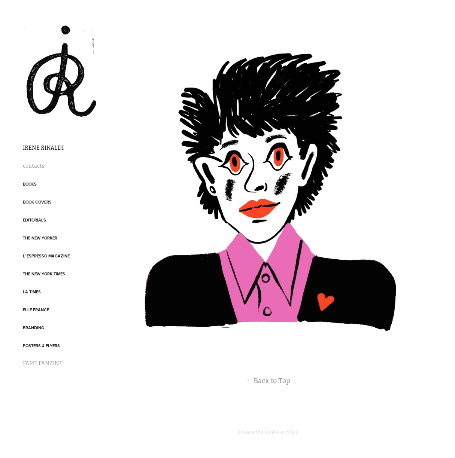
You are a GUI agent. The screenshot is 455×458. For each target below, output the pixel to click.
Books (30, 184)
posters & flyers (41, 346)
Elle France (36, 310)
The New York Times (44, 274)
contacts (33, 165)
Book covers (37, 202)
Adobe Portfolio (281, 433)
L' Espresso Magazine (46, 256)
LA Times (32, 292)
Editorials (34, 220)
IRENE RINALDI (43, 147)
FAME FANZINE (43, 363)
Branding (33, 328)
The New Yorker (40, 238)
